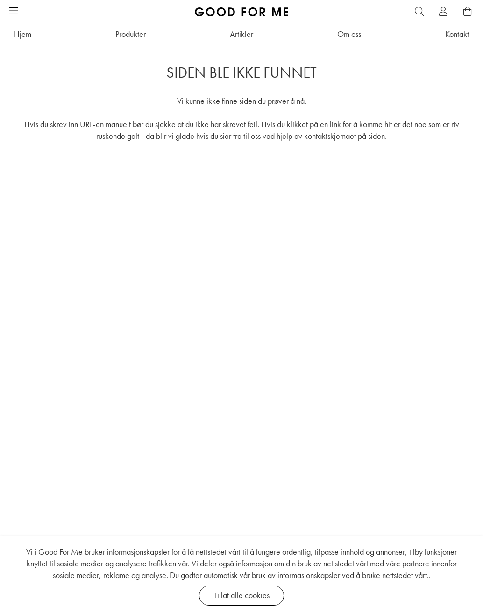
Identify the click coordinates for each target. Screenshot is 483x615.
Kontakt (457, 34)
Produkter (130, 34)
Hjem (22, 34)
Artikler (241, 34)
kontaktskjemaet (330, 135)
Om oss (349, 34)
